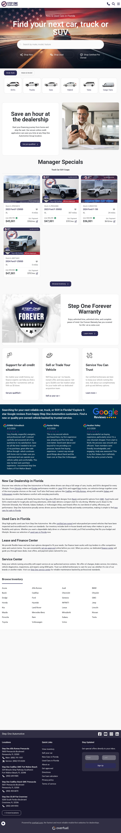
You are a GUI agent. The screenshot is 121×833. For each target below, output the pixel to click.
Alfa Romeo (81, 491)
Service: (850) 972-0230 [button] (14, 761)
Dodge (34, 488)
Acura (4, 588)
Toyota (5, 622)
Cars (51, 85)
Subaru (106, 491)
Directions (46, 772)
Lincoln (95, 607)
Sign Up (100, 766)
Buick (74, 499)
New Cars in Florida (50, 757)
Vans (89, 85)
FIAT (54, 502)
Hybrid (70, 85)
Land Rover (36, 607)
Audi (64, 588)
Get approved (47, 768)
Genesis (65, 598)
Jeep (60, 488)
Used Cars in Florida (50, 761)
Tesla (94, 617)
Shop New (26, 54)
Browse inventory (60, 284)
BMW (94, 588)
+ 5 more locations (11, 813)
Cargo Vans (108, 85)
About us (46, 764)
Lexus (64, 607)
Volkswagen (7, 494)
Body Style (10, 73)
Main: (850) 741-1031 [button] (13, 757)
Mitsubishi (66, 612)
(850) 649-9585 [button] (10, 776)
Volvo (64, 622)
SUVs (13, 85)
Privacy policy (48, 780)
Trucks (32, 85)
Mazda (5, 612)
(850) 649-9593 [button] (10, 806)
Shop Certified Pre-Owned (90, 56)
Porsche (5, 617)
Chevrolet (66, 593)
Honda (5, 603)
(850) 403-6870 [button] (10, 791)
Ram (79, 488)
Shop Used (56, 54)
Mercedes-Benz (38, 612)
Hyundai (35, 603)
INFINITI (65, 603)
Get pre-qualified (30, 144)
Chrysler (18, 488)
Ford (107, 499)
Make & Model (26, 73)
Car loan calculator (50, 776)
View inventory (48, 749)
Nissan (95, 612)
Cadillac (68, 491)
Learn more (90, 333)
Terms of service (49, 784)
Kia (47, 499)
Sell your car (47, 753)
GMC (102, 499)
